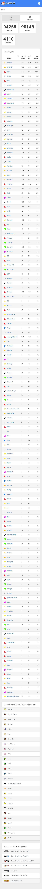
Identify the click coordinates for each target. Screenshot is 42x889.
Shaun (9, 566)
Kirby (7, 754)
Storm (9, 373)
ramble (9, 85)
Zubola (9, 355)
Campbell (10, 472)
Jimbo (9, 674)
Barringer (10, 687)
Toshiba (9, 166)
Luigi (7, 764)
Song (8, 683)
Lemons (9, 247)
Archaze (10, 660)
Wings (9, 552)
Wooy (9, 368)
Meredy (9, 485)
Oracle (9, 467)
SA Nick (9, 67)
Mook (9, 76)
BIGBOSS (10, 148)
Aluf (8, 579)
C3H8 (9, 404)
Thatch (9, 238)
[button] (39, 3)
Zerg (8, 575)
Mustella (10, 620)
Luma (9, 463)
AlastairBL (10, 134)
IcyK (8, 130)
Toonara (9, 98)
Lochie (9, 615)
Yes (8, 436)
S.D (8, 445)
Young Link (9, 833)
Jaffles (9, 323)
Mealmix (10, 179)
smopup (9, 287)
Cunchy (9, 364)
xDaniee (9, 121)
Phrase (9, 292)
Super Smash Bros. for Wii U (16, 856)
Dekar (9, 116)
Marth (7, 774)
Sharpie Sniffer (11, 535)
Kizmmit (9, 400)
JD (8, 508)
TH (8, 359)
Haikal (9, 157)
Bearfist (9, 571)
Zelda (7, 838)
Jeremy (9, 242)
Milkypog (10, 562)
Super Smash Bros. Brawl (15, 866)
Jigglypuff (9, 749)
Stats (11, 18)
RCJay (9, 112)
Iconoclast (10, 296)
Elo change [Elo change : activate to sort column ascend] (35, 57)
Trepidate (10, 611)
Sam (8, 229)
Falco (7, 729)
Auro (8, 206)
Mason (9, 584)
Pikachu (8, 803)
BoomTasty (10, 89)
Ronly (9, 521)
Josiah (9, 656)
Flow (8, 175)
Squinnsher (10, 633)
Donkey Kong (10, 719)
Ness (7, 788)
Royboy (9, 377)
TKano (9, 197)
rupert (9, 188)
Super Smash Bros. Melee (15, 876)
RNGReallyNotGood (13, 696)
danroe (9, 418)
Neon (9, 215)
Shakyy (9, 589)
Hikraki (9, 526)
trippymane (10, 422)
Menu (3, 9)
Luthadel (10, 382)
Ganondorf (9, 739)
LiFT (8, 274)
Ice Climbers (10, 744)
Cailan (9, 606)
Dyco (8, 602)
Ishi (8, 624)
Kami (8, 427)
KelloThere (10, 269)
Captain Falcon (10, 714)
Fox (7, 734)
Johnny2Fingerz (12, 337)
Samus (8, 818)
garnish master (12, 597)
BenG (9, 449)
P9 (8, 301)
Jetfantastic (11, 642)
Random (10, 544)
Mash (9, 539)
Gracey (9, 593)
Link (7, 759)
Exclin (9, 499)
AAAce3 (9, 494)
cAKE (9, 260)
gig (8, 224)
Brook (9, 202)
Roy (7, 813)
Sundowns (10, 103)
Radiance (10, 346)
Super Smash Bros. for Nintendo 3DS (19, 861)
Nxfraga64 (10, 413)
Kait (8, 665)
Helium (9, 63)
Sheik (7, 823)
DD (8, 256)
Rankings (30, 18)
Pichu (7, 798)
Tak (8, 341)
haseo (9, 283)
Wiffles (9, 481)
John (8, 557)
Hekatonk (10, 454)
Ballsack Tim (11, 233)
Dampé (9, 350)
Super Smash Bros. (13, 881)
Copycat (9, 669)
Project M (10, 871)
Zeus (9, 458)
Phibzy (9, 305)
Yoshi (7, 828)
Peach (8, 793)
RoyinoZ (9, 220)
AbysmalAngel (11, 391)
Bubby (9, 490)
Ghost (9, 629)
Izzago (9, 170)
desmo (9, 512)
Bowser (8, 709)
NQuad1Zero (11, 319)
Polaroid (9, 251)
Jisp (8, 647)
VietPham (10, 184)
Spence (9, 139)
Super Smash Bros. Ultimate (16, 851)
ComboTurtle (11, 314)
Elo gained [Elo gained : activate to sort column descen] (23, 57)
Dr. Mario (8, 724)
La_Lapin (10, 152)
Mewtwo (8, 778)
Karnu (9, 678)
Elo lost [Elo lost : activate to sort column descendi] (29, 57)
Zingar (9, 161)
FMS (8, 193)
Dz (8, 431)
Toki (8, 310)
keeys (9, 548)
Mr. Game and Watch (12, 784)
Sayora (9, 332)
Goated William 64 (13, 409)
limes (9, 395)
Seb (8, 440)
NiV (8, 517)
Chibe (9, 107)
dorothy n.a (10, 125)
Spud (8, 94)
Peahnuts (10, 692)
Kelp (8, 503)
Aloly (8, 211)
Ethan (9, 476)
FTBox (9, 143)
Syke (8, 81)
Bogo (9, 328)
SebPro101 (10, 265)
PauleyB (9, 278)
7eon (8, 638)
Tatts (8, 386)
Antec (9, 651)
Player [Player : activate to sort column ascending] (9, 58)
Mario (7, 769)
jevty (8, 71)
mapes (9, 530)
